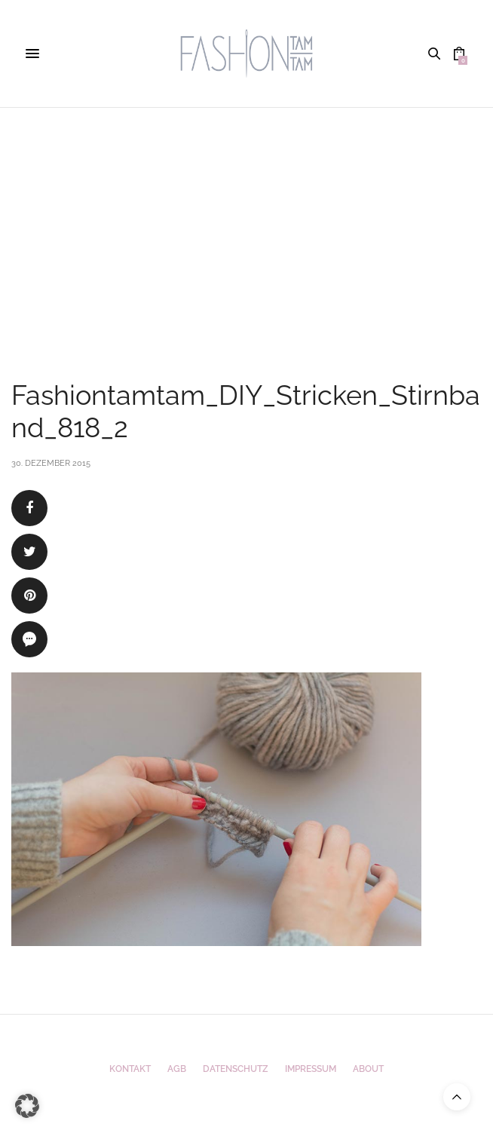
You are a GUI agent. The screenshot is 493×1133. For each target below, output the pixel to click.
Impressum (310, 1069)
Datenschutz (235, 1069)
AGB (176, 1069)
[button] (27, 1106)
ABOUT (368, 1069)
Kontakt (130, 1069)
